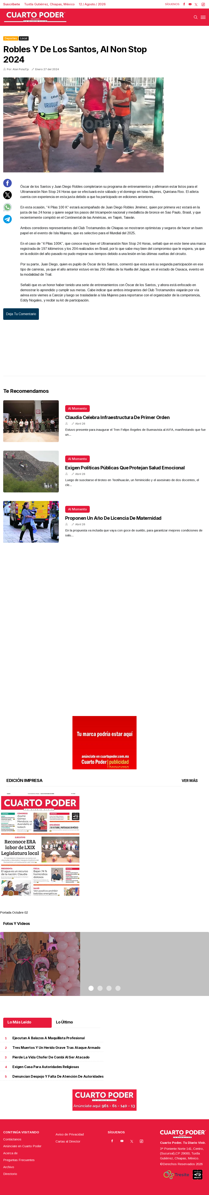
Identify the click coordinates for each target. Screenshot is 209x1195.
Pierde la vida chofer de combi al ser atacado (51, 1057)
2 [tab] (100, 907)
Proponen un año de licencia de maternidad (113, 518)
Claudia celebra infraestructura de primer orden (117, 417)
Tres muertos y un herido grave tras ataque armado (56, 1048)
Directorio (10, 1174)
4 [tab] (118, 907)
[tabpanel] (104, 854)
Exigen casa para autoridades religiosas (45, 1067)
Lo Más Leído (19, 1022)
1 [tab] (91, 907)
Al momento (77, 408)
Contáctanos (12, 1139)
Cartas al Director (68, 1141)
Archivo (8, 1167)
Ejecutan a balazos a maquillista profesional (48, 1038)
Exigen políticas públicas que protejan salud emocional (125, 467)
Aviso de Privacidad (70, 1134)
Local (23, 38)
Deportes (11, 38)
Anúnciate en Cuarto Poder (22, 1146)
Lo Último (64, 1022)
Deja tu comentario (21, 314)
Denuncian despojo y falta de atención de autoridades (57, 1076)
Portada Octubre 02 (14, 912)
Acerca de (10, 1153)
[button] (104, 844)
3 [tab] (109, 907)
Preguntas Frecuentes (19, 1160)
